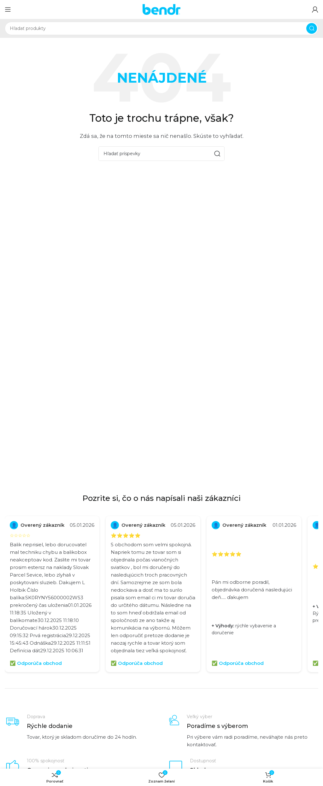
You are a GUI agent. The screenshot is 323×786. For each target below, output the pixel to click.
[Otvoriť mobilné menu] (8, 9)
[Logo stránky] (161, 9)
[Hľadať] (161, 28)
